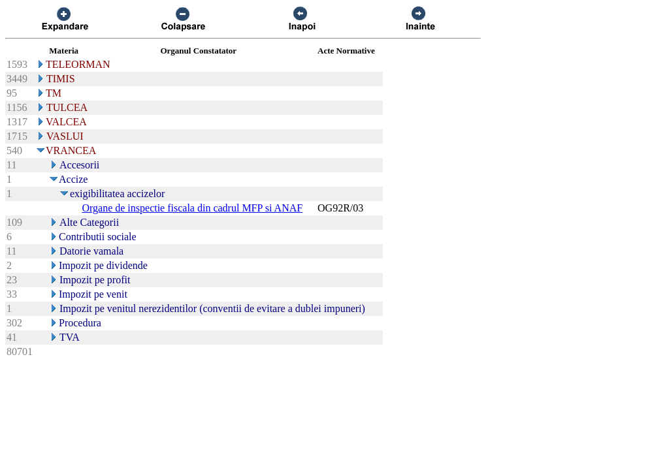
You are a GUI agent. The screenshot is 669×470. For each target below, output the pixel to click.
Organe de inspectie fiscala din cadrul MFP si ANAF (192, 207)
